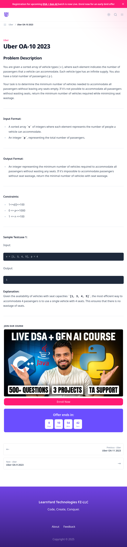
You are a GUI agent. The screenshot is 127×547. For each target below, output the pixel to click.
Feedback (69, 526)
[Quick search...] (115, 14)
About (55, 526)
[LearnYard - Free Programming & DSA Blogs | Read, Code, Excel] (6, 15)
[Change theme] (108, 14)
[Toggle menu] (122, 14)
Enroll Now (63, 402)
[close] (123, 4)
